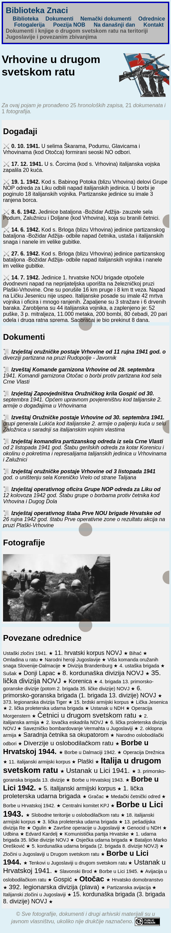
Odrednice (151, 19)
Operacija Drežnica (143, 752)
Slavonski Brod (76, 871)
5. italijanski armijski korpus (80, 788)
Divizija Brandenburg (91, 665)
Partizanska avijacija (129, 887)
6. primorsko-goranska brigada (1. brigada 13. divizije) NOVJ (80, 692)
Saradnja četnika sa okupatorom (66, 734)
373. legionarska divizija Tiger (35, 702)
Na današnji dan (114, 25)
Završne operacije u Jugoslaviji (87, 828)
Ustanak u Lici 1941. (98, 770)
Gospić (63, 879)
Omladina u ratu (21, 659)
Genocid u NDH (145, 828)
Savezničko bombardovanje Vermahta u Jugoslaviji (78, 728)
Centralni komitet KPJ (86, 805)
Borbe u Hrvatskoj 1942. (29, 805)
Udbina (11, 834)
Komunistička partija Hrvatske (97, 834)
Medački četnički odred (136, 796)
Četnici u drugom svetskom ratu (88, 715)
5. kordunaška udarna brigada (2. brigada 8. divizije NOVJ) (96, 846)
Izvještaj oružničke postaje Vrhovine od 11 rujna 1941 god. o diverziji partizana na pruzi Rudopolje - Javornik (84, 355)
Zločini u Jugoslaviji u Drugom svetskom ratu (52, 854)
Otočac (92, 879)
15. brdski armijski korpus (102, 702)
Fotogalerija (29, 25)
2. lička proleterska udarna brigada (47, 708)
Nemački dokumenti (105, 19)
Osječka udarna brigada (102, 840)
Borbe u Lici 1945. (119, 871)
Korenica (81, 681)
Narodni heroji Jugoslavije (73, 659)
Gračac (96, 796)
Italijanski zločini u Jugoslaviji (35, 894)
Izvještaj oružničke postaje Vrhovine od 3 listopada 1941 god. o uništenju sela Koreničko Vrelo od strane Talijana (79, 474)
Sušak (10, 673)
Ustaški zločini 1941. (26, 653)
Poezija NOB (69, 25)
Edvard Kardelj (42, 834)
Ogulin (40, 828)
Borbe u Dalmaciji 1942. (91, 752)
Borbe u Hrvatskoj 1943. (98, 780)
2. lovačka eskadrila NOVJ (75, 722)
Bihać (136, 653)
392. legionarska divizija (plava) (55, 887)
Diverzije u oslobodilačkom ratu (69, 743)
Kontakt (154, 25)
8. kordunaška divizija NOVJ (104, 672)
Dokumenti (59, 19)
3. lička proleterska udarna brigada (81, 821)
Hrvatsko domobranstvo (137, 879)
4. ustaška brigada (140, 665)
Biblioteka (26, 19)
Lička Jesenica (152, 702)
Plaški (86, 761)
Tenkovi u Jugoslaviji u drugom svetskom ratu (78, 863)
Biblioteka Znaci (37, 10)
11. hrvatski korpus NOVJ (88, 653)
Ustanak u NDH (108, 708)
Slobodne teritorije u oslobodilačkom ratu (76, 815)
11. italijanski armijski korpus (40, 761)
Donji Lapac (40, 673)
